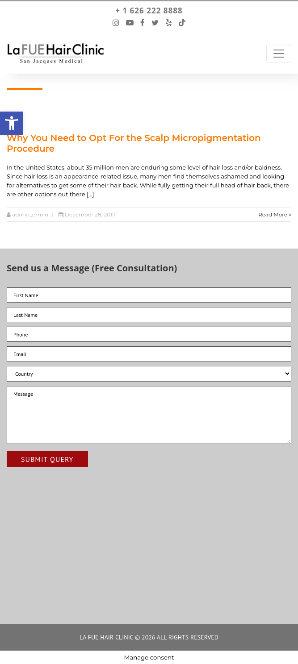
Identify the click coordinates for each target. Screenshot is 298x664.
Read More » (274, 214)
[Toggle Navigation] (278, 53)
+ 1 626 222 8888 (148, 10)
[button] (11, 123)
